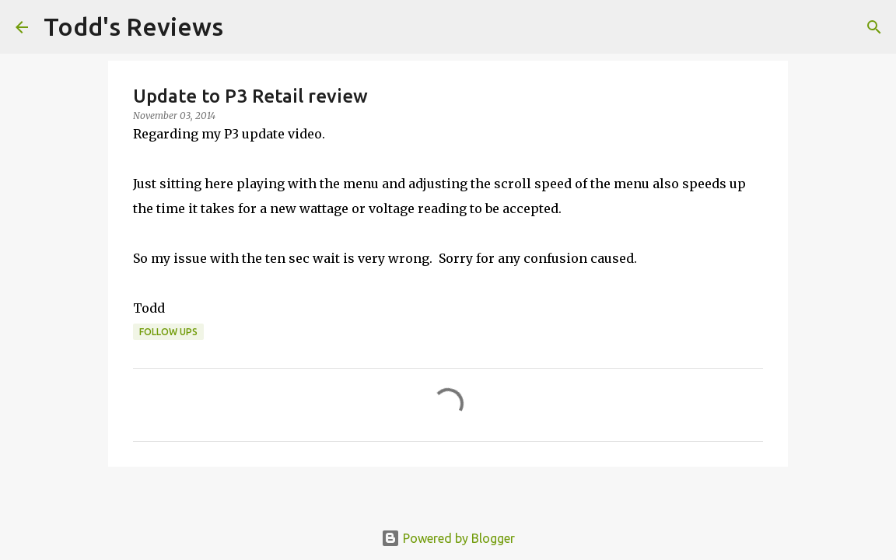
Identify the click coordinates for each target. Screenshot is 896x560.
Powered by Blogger (448, 538)
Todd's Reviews (133, 26)
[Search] (245, 27)
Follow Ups (168, 332)
